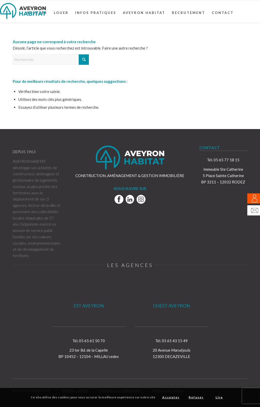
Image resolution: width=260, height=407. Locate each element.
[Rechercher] (51, 59)
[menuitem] (61, 12)
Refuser (196, 397)
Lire (219, 397)
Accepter (171, 397)
